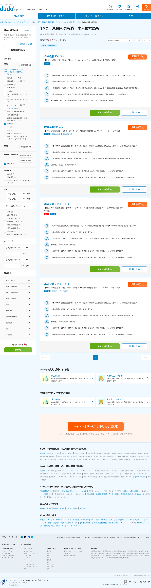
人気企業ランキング (98, 555)
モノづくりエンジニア (31, 553)
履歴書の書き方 (108, 551)
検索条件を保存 (18, 50)
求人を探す (19, 16)
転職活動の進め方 (96, 551)
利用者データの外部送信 (117, 537)
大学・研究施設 (12, 108)
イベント (132, 16)
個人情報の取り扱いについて (18, 582)
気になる (134, 112)
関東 (48, 555)
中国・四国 (50, 564)
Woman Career (29, 569)
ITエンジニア (28, 551)
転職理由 (122, 555)
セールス (27, 558)
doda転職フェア (69, 553)
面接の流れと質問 (111, 553)
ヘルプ (147, 537)
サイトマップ (139, 537)
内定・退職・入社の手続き (126, 553)
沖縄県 (38, 22)
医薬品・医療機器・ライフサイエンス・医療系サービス (61, 22)
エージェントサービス (9, 555)
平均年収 (108, 555)
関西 (48, 562)
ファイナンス (28, 560)
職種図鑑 (119, 558)
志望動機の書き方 (133, 551)
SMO (9, 124)
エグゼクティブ (29, 564)
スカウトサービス (7, 558)
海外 (48, 569)
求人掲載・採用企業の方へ (140, 575)
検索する (18, 350)
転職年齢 (129, 555)
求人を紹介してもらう (57, 16)
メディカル (27, 555)
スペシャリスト (29, 562)
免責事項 (131, 537)
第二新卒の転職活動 (142, 553)
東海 (48, 558)
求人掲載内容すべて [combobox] (14, 248)
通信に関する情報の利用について (74, 537)
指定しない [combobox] (12, 194)
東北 (48, 553)
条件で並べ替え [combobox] (114, 40)
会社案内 (117, 575)
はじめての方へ (7, 551)
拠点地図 (126, 575)
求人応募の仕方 (99, 553)
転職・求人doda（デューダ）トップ (12, 22)
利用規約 (60, 537)
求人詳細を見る (105, 112)
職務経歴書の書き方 (120, 551)
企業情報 (126, 558)
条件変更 (28, 30)
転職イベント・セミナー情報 (73, 551)
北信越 (49, 560)
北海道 (49, 551)
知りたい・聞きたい (94, 16)
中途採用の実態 (138, 555)
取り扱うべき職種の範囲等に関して (97, 537)
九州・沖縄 (30, 22)
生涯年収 (115, 555)
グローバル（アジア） (31, 566)
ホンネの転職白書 (110, 558)
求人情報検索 (6, 553)
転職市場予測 (99, 558)
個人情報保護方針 (14, 585)
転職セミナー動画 (69, 555)
